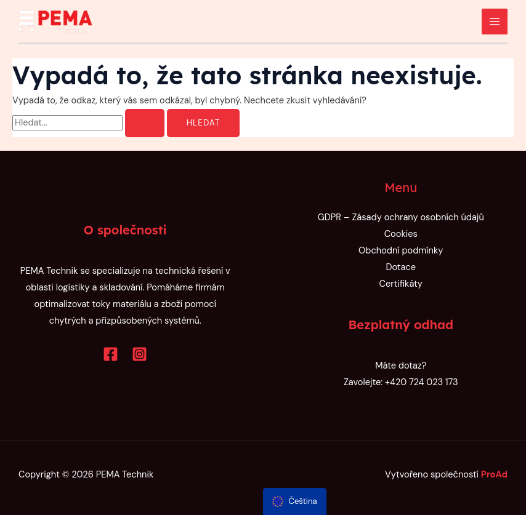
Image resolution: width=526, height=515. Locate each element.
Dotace (401, 267)
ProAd (494, 475)
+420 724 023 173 (421, 382)
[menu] (294, 501)
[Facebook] (110, 354)
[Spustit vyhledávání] (144, 123)
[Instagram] (139, 354)
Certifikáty (401, 284)
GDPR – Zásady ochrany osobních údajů (401, 217)
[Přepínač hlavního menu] (495, 21)
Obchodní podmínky (400, 251)
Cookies (401, 234)
